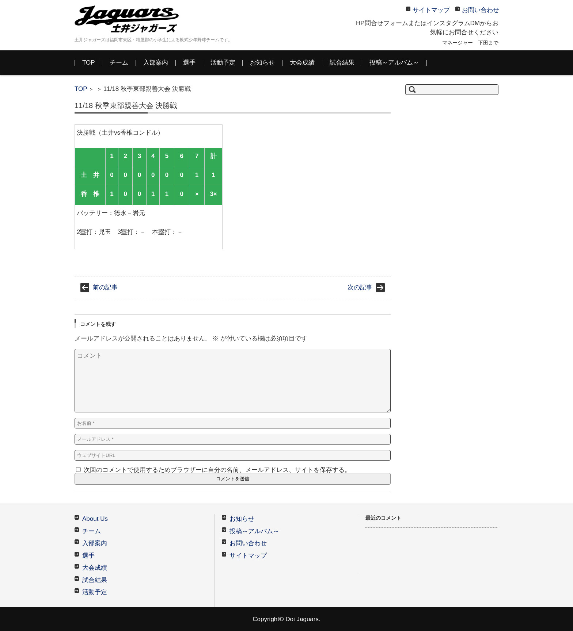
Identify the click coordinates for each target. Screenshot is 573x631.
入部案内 (155, 62)
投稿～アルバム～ (394, 62)
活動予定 (222, 62)
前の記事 (105, 287)
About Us (95, 518)
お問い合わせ (248, 543)
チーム (119, 62)
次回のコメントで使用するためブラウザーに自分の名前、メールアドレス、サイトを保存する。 (217, 469)
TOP (88, 62)
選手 (189, 62)
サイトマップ (248, 555)
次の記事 (360, 287)
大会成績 (302, 62)
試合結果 (342, 62)
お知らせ (262, 62)
